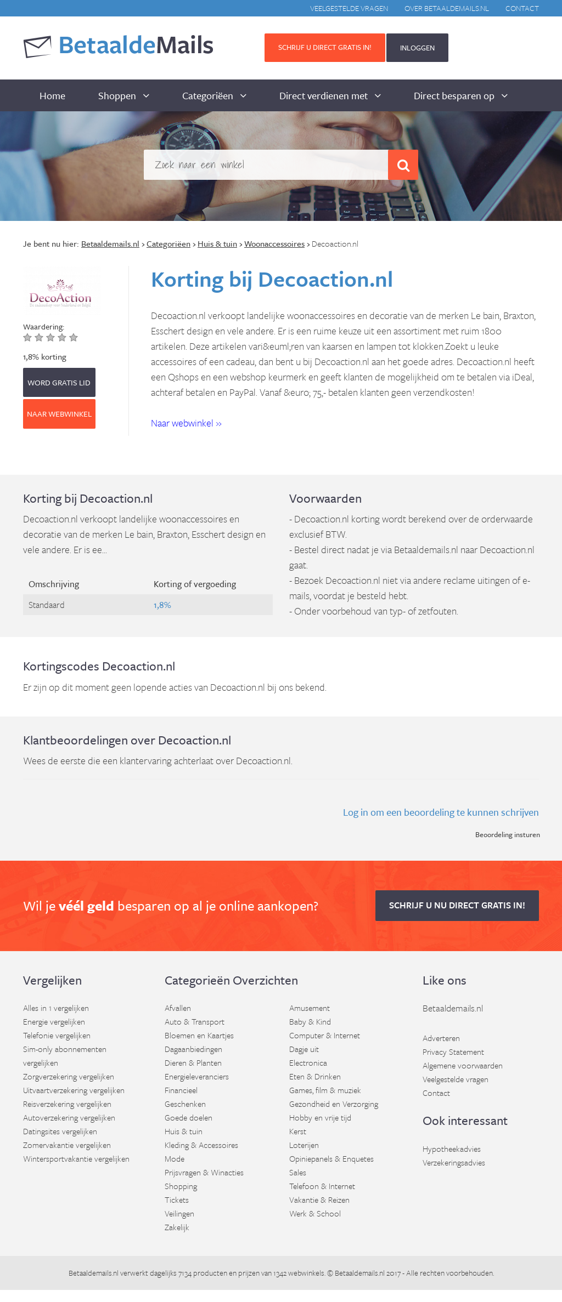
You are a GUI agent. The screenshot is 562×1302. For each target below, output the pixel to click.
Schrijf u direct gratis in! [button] (325, 47)
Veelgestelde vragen (349, 8)
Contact (522, 8)
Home (52, 95)
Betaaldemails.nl (453, 1008)
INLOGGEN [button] (417, 47)
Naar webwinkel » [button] (186, 423)
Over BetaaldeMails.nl (446, 8)
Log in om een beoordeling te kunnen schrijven (441, 812)
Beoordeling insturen (507, 834)
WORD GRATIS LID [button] (59, 382)
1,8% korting (44, 356)
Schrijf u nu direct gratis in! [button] (457, 905)
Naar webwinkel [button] (59, 413)
